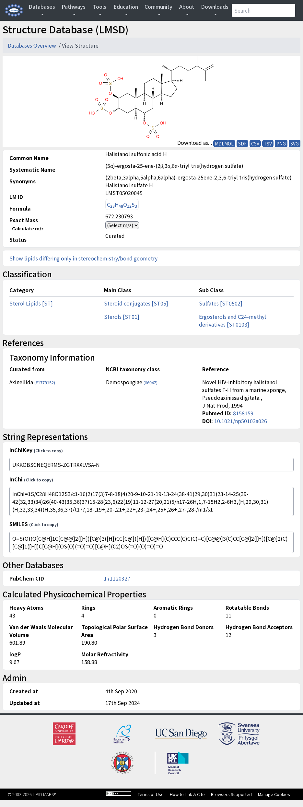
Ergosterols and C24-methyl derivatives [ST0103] (232, 320)
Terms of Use (151, 794)
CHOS (122, 205)
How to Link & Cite (187, 794)
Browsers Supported (231, 794)
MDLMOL (224, 143)
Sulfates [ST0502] (220, 303)
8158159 (243, 413)
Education (125, 6)
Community (158, 6)
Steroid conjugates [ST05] (136, 303)
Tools (99, 6)
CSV (255, 143)
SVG (294, 143)
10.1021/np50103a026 (240, 421)
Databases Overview (32, 45)
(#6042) (150, 382)
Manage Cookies (274, 794)
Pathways (74, 6)
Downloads (214, 6)
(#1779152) (44, 382)
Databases (42, 6)
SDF (242, 143)
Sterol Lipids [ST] (31, 303)
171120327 (117, 578)
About (186, 6)
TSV (268, 143)
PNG (281, 143)
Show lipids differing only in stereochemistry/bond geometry (83, 258)
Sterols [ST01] (121, 316)
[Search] (263, 10)
